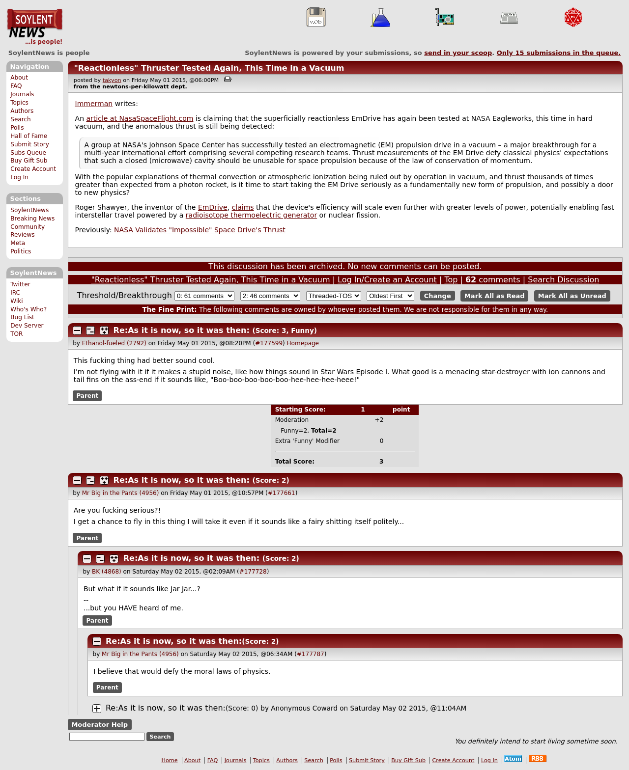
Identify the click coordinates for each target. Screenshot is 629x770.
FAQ (16, 85)
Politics (20, 251)
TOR (16, 333)
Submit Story (29, 144)
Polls (17, 127)
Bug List (22, 317)
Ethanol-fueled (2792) (114, 343)
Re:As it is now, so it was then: (182, 330)
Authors (21, 111)
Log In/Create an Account (387, 279)
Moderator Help (99, 724)
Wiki (16, 301)
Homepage (303, 343)
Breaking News (32, 218)
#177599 (269, 343)
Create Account (33, 168)
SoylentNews (34, 27)
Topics (19, 102)
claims (243, 207)
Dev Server (26, 325)
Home (170, 760)
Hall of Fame (28, 136)
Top (450, 279)
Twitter (20, 284)
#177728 (253, 571)
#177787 (310, 654)
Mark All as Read (494, 296)
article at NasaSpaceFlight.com (140, 118)
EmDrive (213, 207)
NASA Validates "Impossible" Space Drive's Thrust (200, 230)
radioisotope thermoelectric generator (251, 215)
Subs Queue (28, 152)
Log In (19, 177)
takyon (112, 80)
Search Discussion (563, 279)
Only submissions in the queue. (559, 52)
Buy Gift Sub (28, 160)
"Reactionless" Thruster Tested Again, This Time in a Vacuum (209, 68)
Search (20, 119)
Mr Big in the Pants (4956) (120, 493)
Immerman (94, 104)
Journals (22, 94)
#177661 (281, 493)
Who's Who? (28, 309)
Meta (17, 243)
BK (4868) (106, 571)
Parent (87, 395)
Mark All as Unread (572, 296)
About (19, 77)
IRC (15, 292)
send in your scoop (458, 52)
